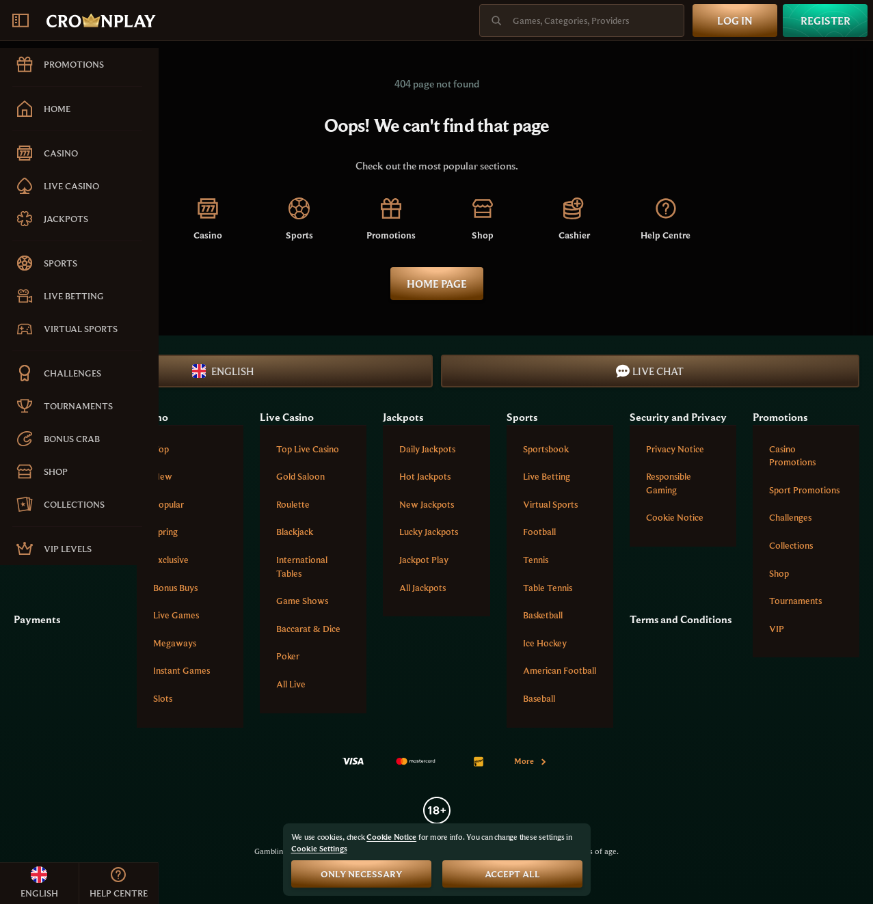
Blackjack (294, 531)
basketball (543, 615)
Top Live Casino (307, 449)
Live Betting (546, 476)
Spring (165, 531)
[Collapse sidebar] (20, 20)
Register (825, 20)
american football (559, 670)
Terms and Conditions (680, 619)
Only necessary (361, 874)
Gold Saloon (300, 476)
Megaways (174, 643)
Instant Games (181, 670)
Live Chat (650, 371)
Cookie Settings (319, 848)
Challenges (790, 517)
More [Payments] (531, 761)
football (539, 531)
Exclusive (171, 559)
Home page (437, 283)
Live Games (176, 615)
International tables (301, 566)
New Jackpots (426, 504)
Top (161, 449)
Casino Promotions (792, 456)
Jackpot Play (423, 559)
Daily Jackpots (427, 449)
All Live (291, 684)
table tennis (547, 587)
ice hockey (545, 643)
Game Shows (302, 600)
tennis (535, 559)
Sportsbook (546, 449)
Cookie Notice (674, 517)
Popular (168, 504)
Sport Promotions (804, 490)
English (223, 371)
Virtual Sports (550, 504)
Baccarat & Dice (308, 628)
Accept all (512, 874)
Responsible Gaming (668, 483)
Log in (735, 20)
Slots (162, 698)
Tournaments (795, 600)
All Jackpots (422, 587)
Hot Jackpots (425, 476)
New (162, 476)
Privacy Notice (675, 449)
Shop (779, 573)
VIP (776, 628)
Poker (287, 656)
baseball (539, 698)
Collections (791, 545)
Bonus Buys (175, 587)
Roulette (293, 504)
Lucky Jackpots (428, 531)
